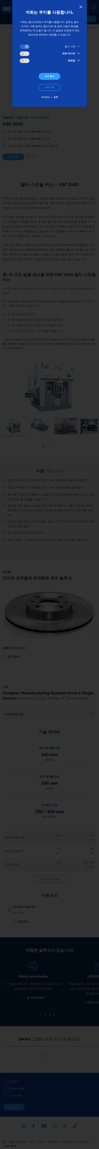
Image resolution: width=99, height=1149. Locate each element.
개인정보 (45, 97)
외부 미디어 (68, 53)
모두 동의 (49, 76)
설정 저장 (49, 87)
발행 (56, 97)
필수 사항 (70, 46)
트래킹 (71, 60)
